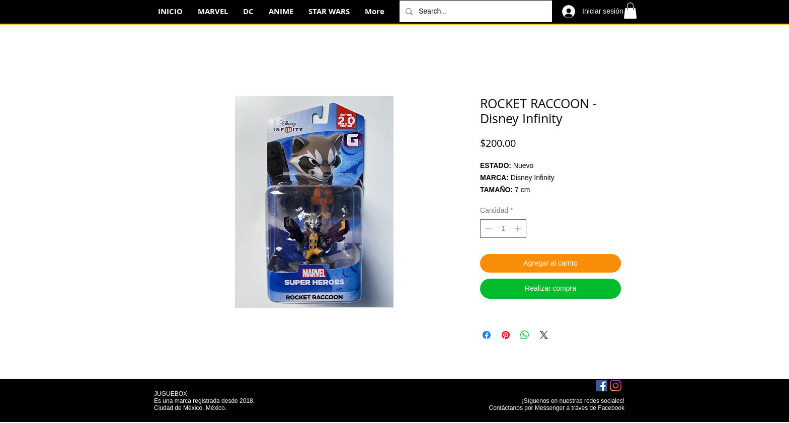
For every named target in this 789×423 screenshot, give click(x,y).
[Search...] (475, 11)
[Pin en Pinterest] (506, 335)
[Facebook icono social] (601, 385)
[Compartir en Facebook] (487, 335)
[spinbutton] (503, 228)
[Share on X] (544, 335)
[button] (630, 11)
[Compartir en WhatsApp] (525, 335)
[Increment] (518, 228)
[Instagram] (615, 385)
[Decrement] (488, 228)
